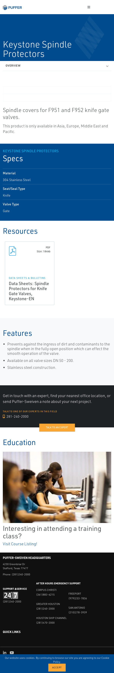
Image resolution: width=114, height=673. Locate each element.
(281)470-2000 (45, 622)
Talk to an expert (57, 427)
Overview (13, 65)
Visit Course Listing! (20, 543)
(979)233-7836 (77, 598)
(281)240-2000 (21, 574)
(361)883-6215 (45, 594)
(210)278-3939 (77, 612)
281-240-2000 (16, 416)
